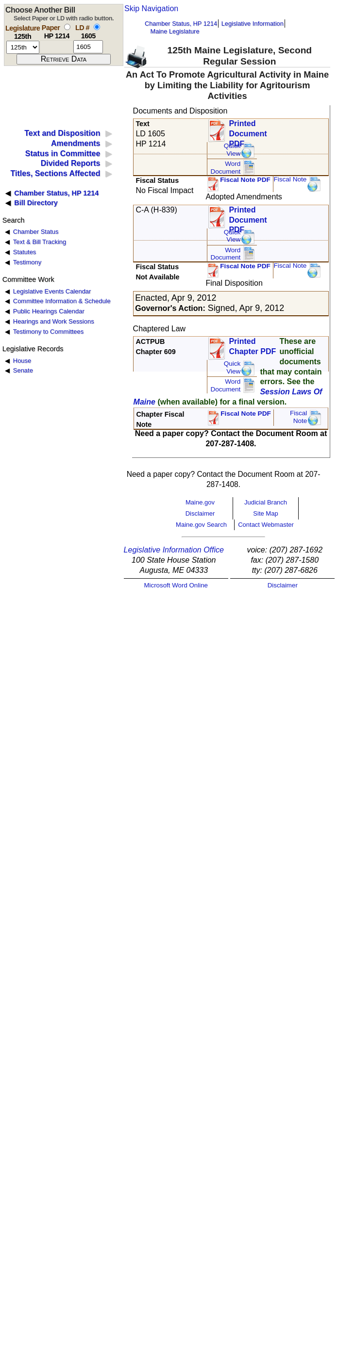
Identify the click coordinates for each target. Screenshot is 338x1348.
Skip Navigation (151, 8)
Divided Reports (71, 163)
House (22, 360)
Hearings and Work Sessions (53, 321)
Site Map (265, 513)
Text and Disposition (62, 133)
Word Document (225, 167)
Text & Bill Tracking (39, 241)
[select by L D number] (97, 27)
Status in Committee (63, 153)
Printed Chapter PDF (252, 346)
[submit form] (64, 59)
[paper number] (56, 46)
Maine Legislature (174, 31)
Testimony (27, 262)
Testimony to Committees (48, 331)
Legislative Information (252, 23)
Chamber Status (36, 231)
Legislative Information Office (174, 550)
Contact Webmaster (266, 524)
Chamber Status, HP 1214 (181, 23)
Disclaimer (200, 513)
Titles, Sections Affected (55, 173)
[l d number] (88, 46)
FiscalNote (298, 416)
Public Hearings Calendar (48, 311)
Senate (23, 370)
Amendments (75, 143)
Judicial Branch (265, 502)
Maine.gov (200, 502)
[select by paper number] (67, 27)
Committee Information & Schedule (62, 301)
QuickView (232, 149)
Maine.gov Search (201, 524)
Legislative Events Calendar (52, 291)
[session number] (22, 47)
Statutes (24, 252)
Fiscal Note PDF (245, 179)
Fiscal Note (289, 179)
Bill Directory (36, 203)
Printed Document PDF (248, 130)
